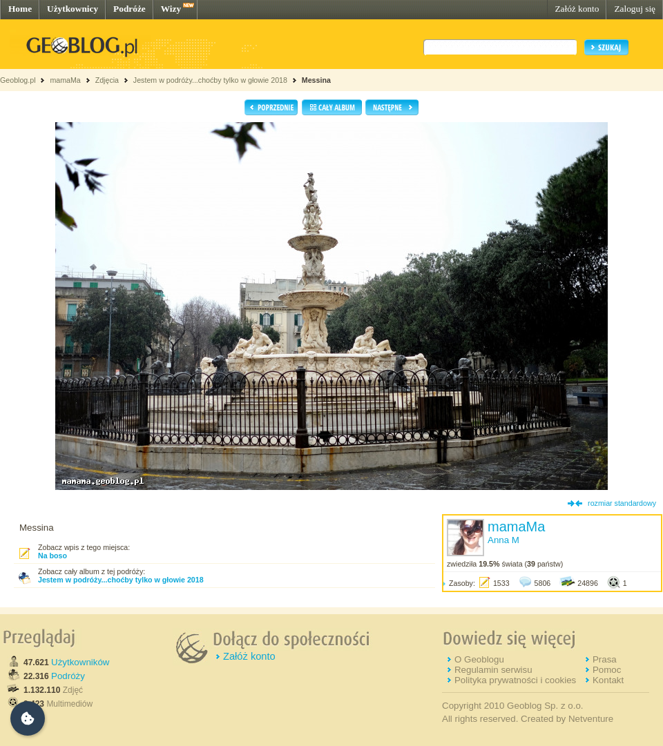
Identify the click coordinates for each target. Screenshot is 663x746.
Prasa (605, 659)
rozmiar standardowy (622, 503)
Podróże (129, 8)
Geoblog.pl (18, 80)
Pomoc (607, 670)
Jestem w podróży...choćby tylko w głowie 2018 (210, 80)
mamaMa (65, 80)
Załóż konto (577, 8)
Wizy (171, 8)
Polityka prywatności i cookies (515, 680)
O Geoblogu (479, 659)
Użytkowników (80, 662)
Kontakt (608, 680)
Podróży (68, 676)
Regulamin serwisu (493, 670)
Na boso (52, 555)
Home (20, 8)
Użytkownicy (72, 8)
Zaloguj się (634, 8)
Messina (316, 80)
